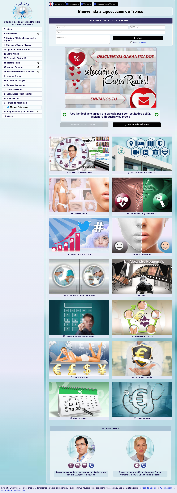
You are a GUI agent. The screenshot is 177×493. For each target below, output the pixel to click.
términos (142, 42)
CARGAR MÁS (137, 125)
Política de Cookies (148, 488)
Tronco (85, 4)
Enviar (138, 38)
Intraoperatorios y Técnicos (19, 72)
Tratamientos (12, 63)
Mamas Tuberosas (17, 107)
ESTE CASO (84, 125)
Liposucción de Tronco (104, 4)
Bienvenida (72, 4)
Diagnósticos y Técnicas (19, 111)
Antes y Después (14, 67)
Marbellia (57, 4)
